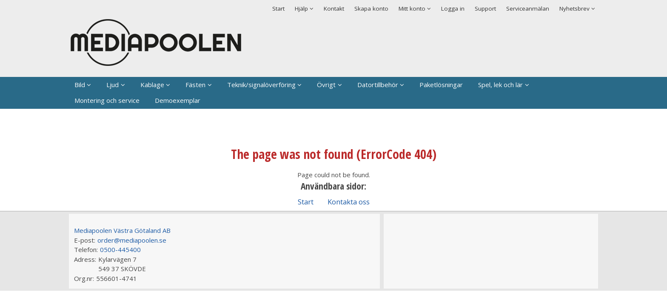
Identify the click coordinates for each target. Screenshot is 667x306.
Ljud (112, 84)
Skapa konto (371, 8)
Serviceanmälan (527, 8)
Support (485, 8)
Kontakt (334, 8)
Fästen (195, 84)
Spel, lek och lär (500, 84)
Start (278, 8)
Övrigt (326, 84)
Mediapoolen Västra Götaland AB (122, 230)
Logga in (453, 8)
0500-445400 (120, 249)
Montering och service (107, 100)
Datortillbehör (377, 84)
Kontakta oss (349, 202)
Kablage (152, 84)
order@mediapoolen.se (131, 240)
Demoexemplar (177, 100)
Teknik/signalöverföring (261, 84)
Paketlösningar (441, 84)
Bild (79, 84)
